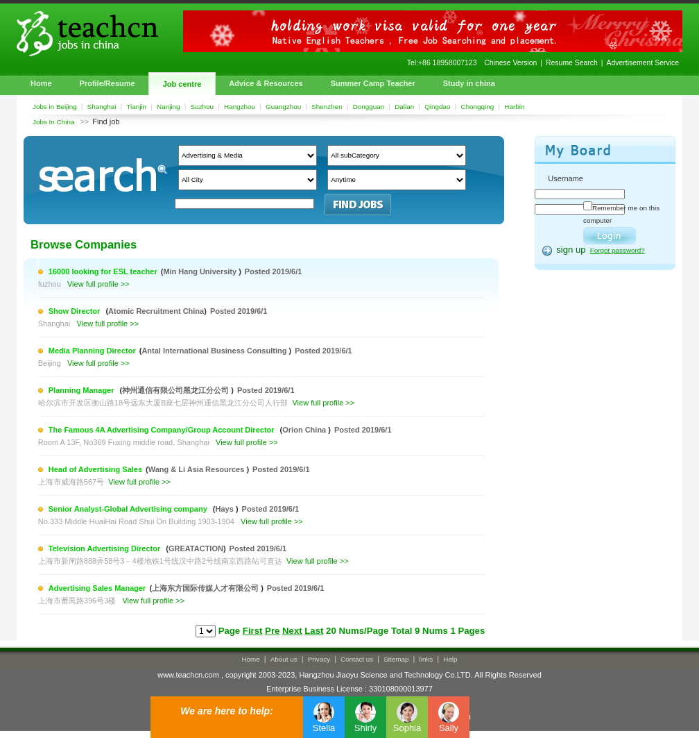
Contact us (356, 659)
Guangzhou (283, 106)
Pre (272, 631)
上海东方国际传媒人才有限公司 (206, 588)
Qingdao (437, 106)
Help (450, 659)
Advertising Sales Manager (97, 588)
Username (565, 178)
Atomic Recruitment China (156, 311)
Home (41, 83)
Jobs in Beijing (55, 106)
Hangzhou (239, 106)
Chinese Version (510, 63)
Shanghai (101, 106)
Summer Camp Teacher (373, 83)
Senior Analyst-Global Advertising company (129, 509)
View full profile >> (98, 284)
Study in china (469, 83)
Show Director (76, 311)
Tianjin (136, 106)
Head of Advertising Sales (95, 469)
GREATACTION (196, 548)
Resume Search (572, 63)
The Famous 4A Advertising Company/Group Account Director (163, 430)
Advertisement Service (643, 63)
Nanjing (168, 106)
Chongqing (477, 106)
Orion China (305, 430)
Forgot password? (617, 250)
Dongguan (369, 106)
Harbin (514, 106)
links (426, 659)
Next (292, 631)
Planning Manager (82, 390)
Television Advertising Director (105, 548)
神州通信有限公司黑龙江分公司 (176, 390)
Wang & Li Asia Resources (197, 469)
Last (313, 631)
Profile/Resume (107, 83)
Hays (226, 509)
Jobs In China (53, 122)
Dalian (404, 106)
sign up (571, 249)
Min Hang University (201, 271)
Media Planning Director (92, 350)
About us (283, 659)
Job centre (182, 84)
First (253, 631)
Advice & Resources (265, 83)
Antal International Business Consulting (214, 350)
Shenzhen (326, 106)
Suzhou (202, 106)
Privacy (319, 659)
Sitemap (395, 659)
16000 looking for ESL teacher (103, 271)
